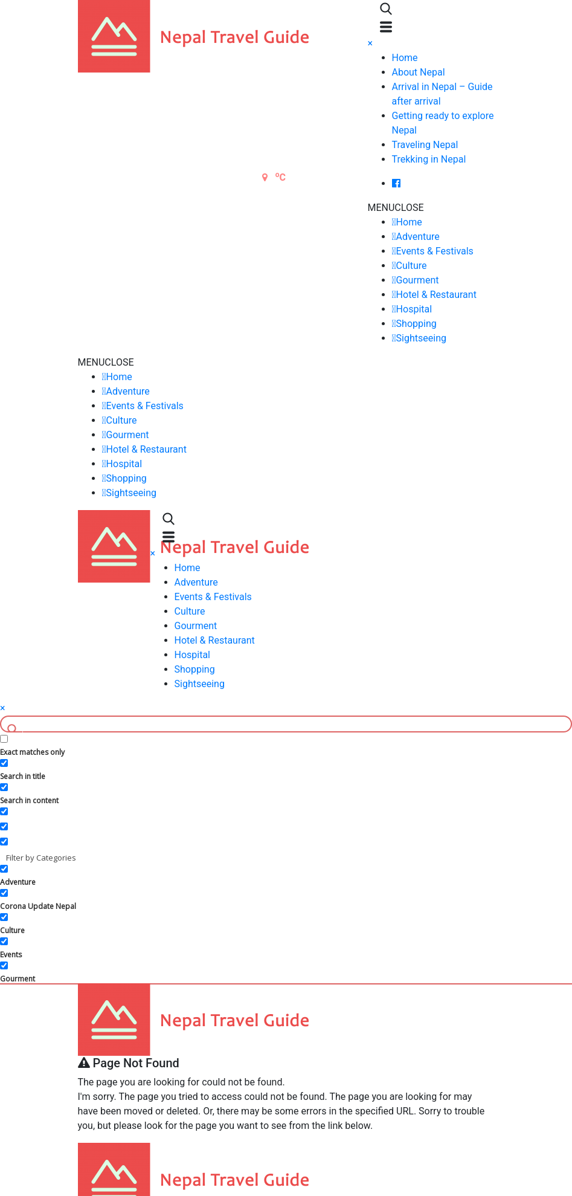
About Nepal (418, 72)
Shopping (416, 323)
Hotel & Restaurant (436, 294)
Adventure (418, 236)
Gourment (417, 280)
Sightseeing (421, 338)
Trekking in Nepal (429, 159)
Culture (411, 265)
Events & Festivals (435, 251)
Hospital (414, 309)
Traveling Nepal (425, 144)
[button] (396, 207)
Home (405, 57)
